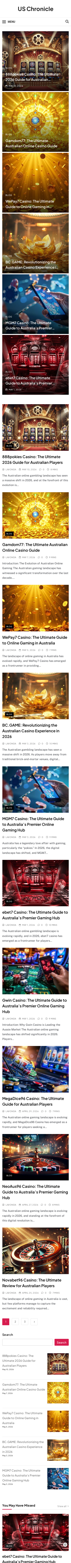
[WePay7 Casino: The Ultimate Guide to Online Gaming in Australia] (58, 1431)
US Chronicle (35, 8)
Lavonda (11, 469)
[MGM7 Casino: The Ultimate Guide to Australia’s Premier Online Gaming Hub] (58, 1488)
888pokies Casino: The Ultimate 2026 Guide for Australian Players (32, 79)
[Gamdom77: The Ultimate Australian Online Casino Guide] (58, 1402)
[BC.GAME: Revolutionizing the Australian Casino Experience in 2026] (58, 1459)
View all (63, 1506)
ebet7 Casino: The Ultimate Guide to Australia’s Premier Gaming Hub (28, 383)
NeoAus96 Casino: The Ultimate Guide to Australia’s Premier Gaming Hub (35, 1192)
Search (7, 1335)
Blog (8, 68)
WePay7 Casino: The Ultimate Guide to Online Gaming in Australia (29, 206)
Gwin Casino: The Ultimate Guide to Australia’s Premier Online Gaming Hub (34, 1006)
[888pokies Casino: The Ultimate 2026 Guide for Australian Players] (58, 1373)
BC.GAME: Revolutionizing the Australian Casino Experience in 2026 (31, 267)
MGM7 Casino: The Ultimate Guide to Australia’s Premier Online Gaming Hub (28, 328)
